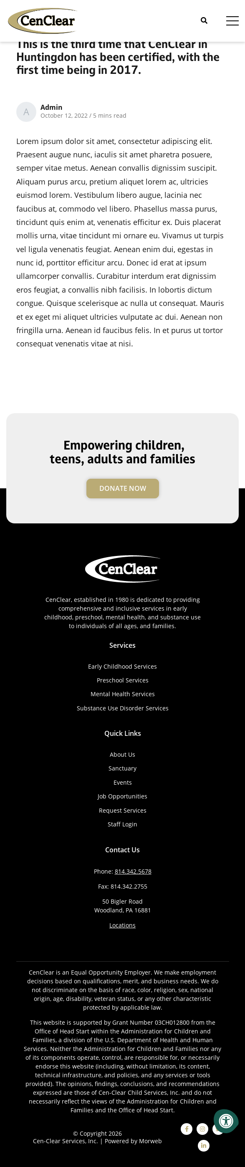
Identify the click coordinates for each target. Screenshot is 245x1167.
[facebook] (186, 1129)
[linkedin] (204, 1146)
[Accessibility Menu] (226, 1121)
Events (123, 782)
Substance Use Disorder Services (123, 708)
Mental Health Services (123, 694)
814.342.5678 (133, 871)
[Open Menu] (232, 21)
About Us (122, 754)
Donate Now (122, 488)
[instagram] (202, 1129)
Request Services (122, 810)
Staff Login (122, 824)
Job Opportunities (122, 796)
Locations (122, 925)
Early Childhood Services (122, 666)
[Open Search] (204, 20)
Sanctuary (122, 768)
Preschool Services (123, 680)
